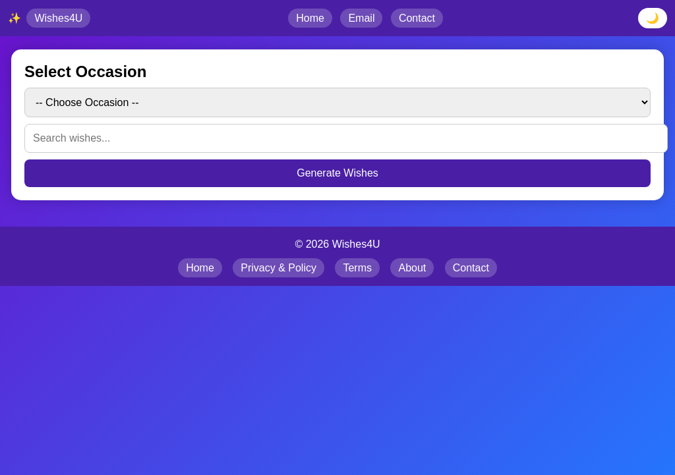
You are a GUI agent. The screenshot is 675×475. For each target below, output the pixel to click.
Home (310, 18)
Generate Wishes (337, 173)
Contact (417, 18)
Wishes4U (58, 18)
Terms (357, 267)
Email (361, 18)
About (412, 267)
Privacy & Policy (278, 267)
